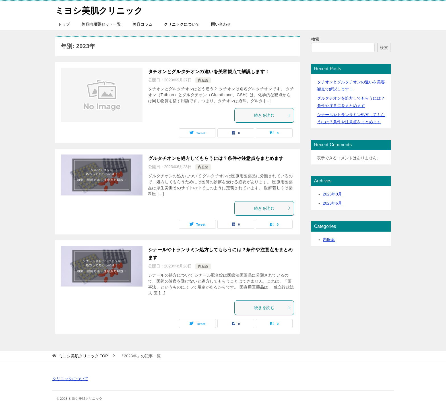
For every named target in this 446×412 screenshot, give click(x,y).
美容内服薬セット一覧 (101, 24)
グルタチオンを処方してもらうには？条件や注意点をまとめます (216, 158)
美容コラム (142, 24)
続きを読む (272, 115)
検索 (315, 39)
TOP (83, 356)
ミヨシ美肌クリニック (99, 9)
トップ (64, 24)
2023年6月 (332, 203)
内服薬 (203, 80)
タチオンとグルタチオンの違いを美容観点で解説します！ (208, 71)
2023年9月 (332, 194)
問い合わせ (221, 24)
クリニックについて (182, 24)
